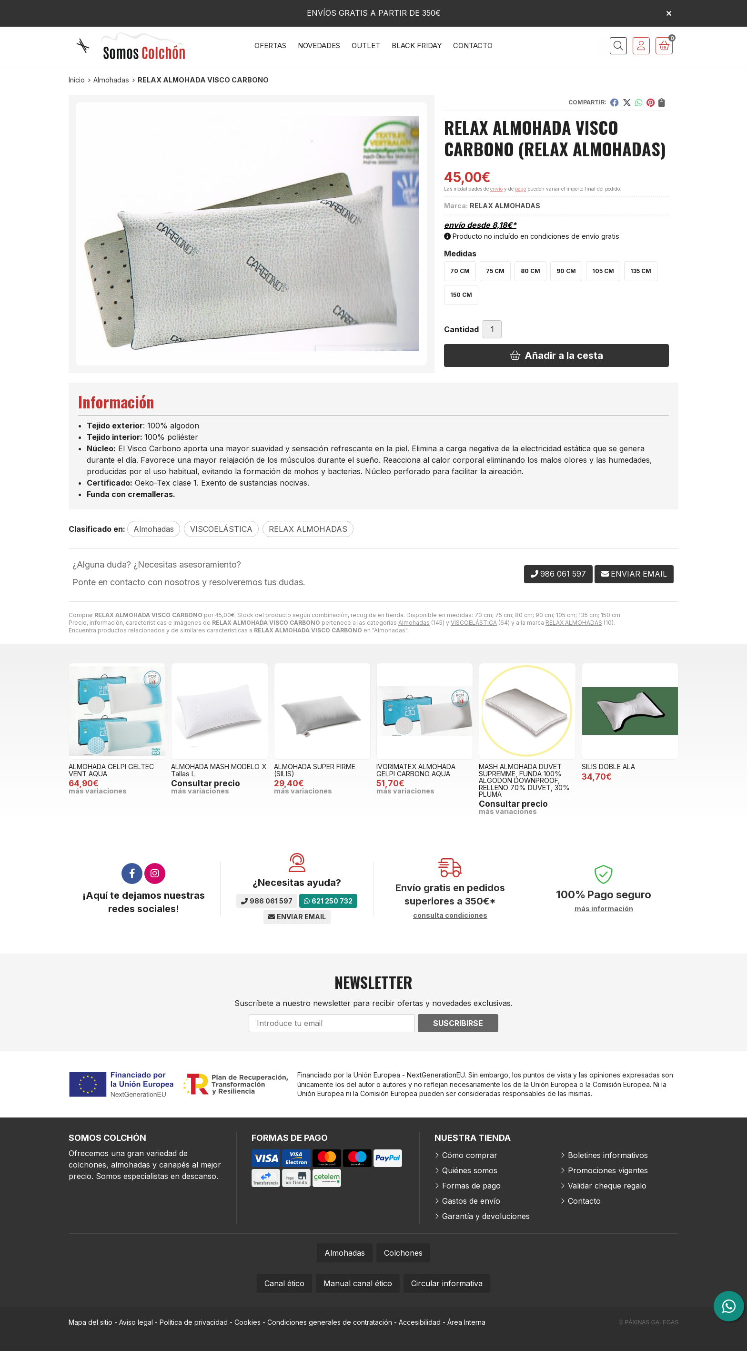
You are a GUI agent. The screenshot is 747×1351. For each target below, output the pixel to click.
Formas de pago (471, 1185)
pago (520, 189)
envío (496, 189)
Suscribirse (458, 1023)
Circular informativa (447, 1283)
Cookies (247, 1322)
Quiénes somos (469, 1170)
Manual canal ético (357, 1283)
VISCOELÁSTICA (474, 622)
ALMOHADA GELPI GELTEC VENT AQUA (111, 769)
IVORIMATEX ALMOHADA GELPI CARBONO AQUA (415, 769)
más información (604, 909)
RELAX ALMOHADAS (573, 622)
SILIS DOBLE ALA (608, 766)
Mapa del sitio (90, 1322)
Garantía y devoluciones (486, 1216)
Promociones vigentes (608, 1170)
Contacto (584, 1201)
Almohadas (414, 622)
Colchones (403, 1253)
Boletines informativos (608, 1155)
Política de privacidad (194, 1322)
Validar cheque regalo (607, 1185)
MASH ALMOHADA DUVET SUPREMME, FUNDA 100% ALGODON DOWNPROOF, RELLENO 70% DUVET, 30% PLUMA (524, 780)
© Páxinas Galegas (648, 1322)
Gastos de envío (471, 1201)
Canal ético (284, 1283)
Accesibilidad (420, 1322)
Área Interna (466, 1322)
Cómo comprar (469, 1155)
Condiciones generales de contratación (329, 1322)
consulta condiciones (450, 915)
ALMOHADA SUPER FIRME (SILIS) (314, 769)
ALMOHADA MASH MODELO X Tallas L (218, 769)
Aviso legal (136, 1322)
